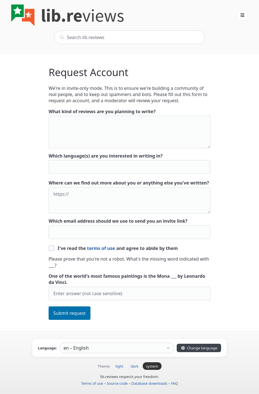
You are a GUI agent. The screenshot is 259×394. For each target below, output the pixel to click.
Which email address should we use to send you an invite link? (129, 228)
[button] (242, 15)
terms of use (101, 248)
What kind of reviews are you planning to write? (129, 128)
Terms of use (92, 383)
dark (134, 366)
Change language (199, 347)
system (152, 366)
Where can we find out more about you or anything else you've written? (129, 196)
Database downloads (149, 383)
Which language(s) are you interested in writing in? (129, 163)
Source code (117, 383)
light (119, 366)
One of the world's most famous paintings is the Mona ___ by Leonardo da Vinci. (129, 286)
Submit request (69, 313)
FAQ (174, 383)
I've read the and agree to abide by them (113, 248)
